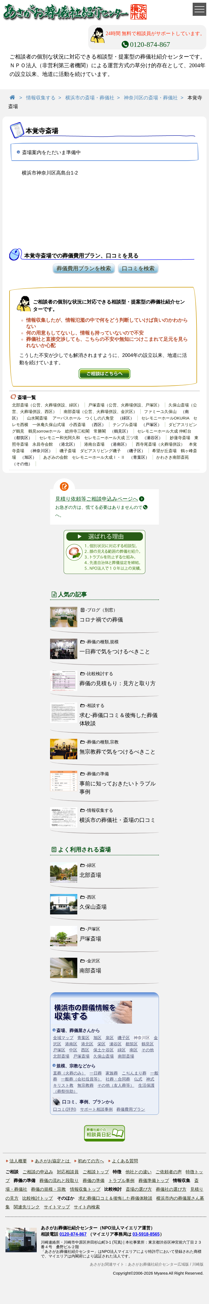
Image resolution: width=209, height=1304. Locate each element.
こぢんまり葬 (134, 1073)
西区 (85, 1050)
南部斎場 (126, 1056)
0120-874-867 (73, 1234)
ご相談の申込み (38, 1172)
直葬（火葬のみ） (69, 1073)
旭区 (97, 1037)
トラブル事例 (121, 1180)
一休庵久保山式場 (48, 424)
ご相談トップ (96, 1172)
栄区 (101, 1044)
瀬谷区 (115, 1044)
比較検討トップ (37, 1198)
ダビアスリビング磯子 (100, 450)
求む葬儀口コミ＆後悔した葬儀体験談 (115, 1198)
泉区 (110, 1037)
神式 (150, 1079)
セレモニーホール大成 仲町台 (164, 431)
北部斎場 (61, 1056)
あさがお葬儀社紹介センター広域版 (158, 1264)
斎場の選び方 (139, 1189)
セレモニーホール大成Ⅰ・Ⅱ (98, 457)
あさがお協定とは (53, 1161)
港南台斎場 (94, 444)
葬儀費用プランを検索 (84, 268)
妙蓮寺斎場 (180, 437)
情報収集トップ (85, 1189)
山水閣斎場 (37, 418)
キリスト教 (63, 1085)
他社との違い (138, 1172)
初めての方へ (91, 1161)
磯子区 (124, 1037)
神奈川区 (142, 1037)
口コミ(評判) (64, 1109)
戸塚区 (59, 1050)
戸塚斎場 (81, 1056)
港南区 (71, 1044)
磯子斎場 (68, 450)
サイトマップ (57, 1207)
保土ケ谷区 (103, 1050)
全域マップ (63, 1037)
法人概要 (18, 1161)
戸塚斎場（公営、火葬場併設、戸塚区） (125, 405)
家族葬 (112, 1073)
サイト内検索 (87, 1207)
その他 (148, 1050)
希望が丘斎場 (164, 450)
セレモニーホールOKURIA (165, 418)
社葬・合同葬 (118, 1079)
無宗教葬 (85, 1085)
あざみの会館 (55, 457)
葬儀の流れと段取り (59, 1180)
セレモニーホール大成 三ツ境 (111, 437)
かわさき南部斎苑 (172, 457)
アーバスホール (67, 418)
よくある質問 (125, 1161)
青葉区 (83, 1037)
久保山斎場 (103, 1056)
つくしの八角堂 (99, 418)
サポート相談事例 (96, 1109)
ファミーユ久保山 (160, 411)
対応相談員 (68, 1172)
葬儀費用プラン (130, 1109)
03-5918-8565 (146, 1234)
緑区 (122, 1050)
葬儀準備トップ (154, 1180)
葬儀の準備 (93, 1180)
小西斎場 (77, 424)
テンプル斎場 (125, 424)
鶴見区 (148, 1044)
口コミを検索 (138, 268)
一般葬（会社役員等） (81, 1079)
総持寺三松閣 (77, 431)
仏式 (138, 1079)
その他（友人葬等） (115, 1085)
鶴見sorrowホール (44, 431)
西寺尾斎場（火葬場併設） (160, 444)
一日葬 (96, 1073)
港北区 (87, 1044)
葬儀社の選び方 (171, 1189)
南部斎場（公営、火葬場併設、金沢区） (100, 411)
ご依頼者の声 (169, 1172)
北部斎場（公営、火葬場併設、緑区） (46, 405)
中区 (73, 1050)
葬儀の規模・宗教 (48, 1189)
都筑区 (131, 1044)
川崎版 (198, 1264)
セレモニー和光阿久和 (59, 437)
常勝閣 (100, 431)
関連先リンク (27, 1207)
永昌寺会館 (42, 444)
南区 (134, 1050)
